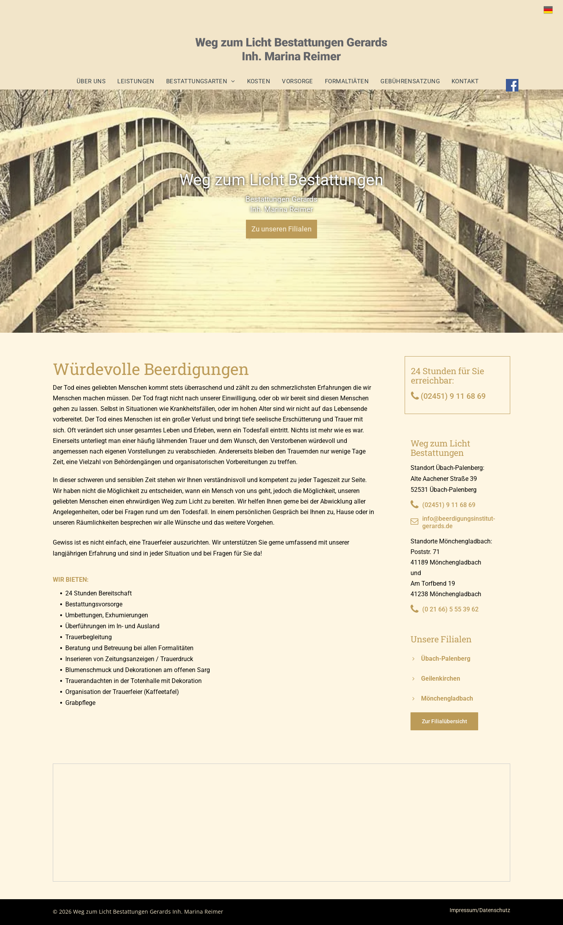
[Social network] (512, 86)
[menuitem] (95, 81)
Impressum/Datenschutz (480, 910)
